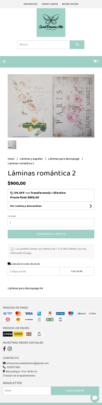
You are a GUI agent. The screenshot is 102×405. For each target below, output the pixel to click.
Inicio (11, 158)
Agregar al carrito (51, 234)
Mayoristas (31, 4)
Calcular (76, 271)
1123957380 (11, 367)
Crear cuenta (49, 4)
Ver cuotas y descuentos (26, 206)
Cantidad (12, 216)
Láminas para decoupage (64, 158)
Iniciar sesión (70, 4)
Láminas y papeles (31, 158)
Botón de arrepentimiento (19, 375)
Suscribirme (75, 390)
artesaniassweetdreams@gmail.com (26, 363)
